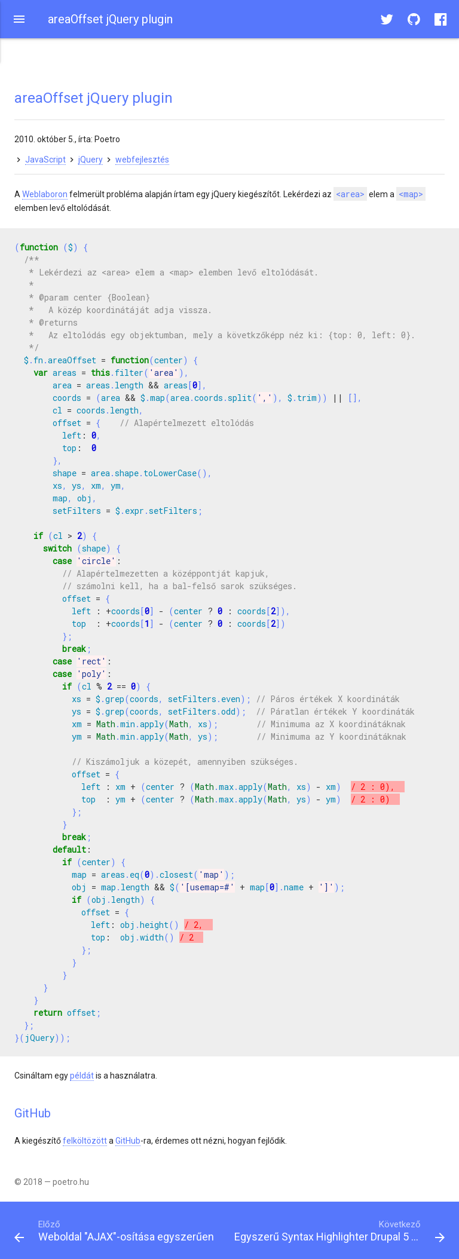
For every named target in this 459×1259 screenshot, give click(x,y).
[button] (19, 19)
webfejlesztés (142, 159)
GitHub (127, 1140)
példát (82, 1075)
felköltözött (85, 1140)
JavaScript (45, 159)
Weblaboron (45, 194)
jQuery (90, 159)
